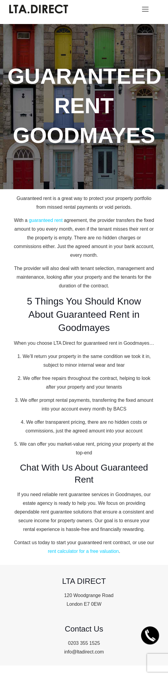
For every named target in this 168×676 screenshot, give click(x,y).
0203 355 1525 (84, 643)
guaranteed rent (45, 220)
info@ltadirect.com (84, 651)
